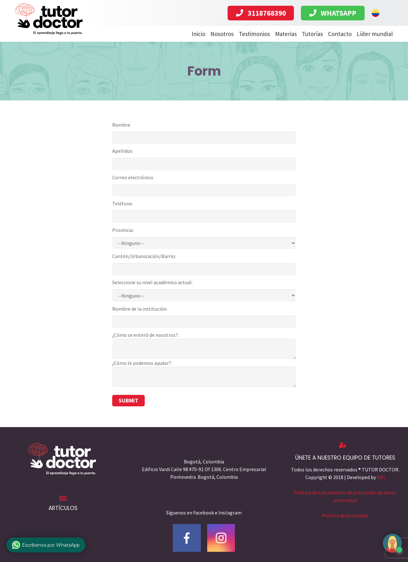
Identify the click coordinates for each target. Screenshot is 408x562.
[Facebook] (187, 538)
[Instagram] (221, 538)
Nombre (121, 125)
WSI (381, 477)
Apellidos (122, 151)
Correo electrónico (132, 177)
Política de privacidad (345, 515)
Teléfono (122, 203)
